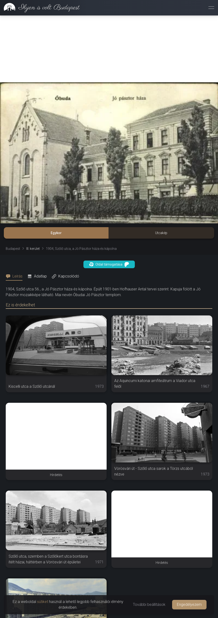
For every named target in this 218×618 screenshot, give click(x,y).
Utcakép (161, 233)
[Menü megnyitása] (211, 7)
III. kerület (33, 249)
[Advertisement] (109, 49)
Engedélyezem (189, 604)
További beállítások (149, 604)
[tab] (15, 276)
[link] (40, 7)
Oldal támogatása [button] (109, 264)
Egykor (56, 233)
